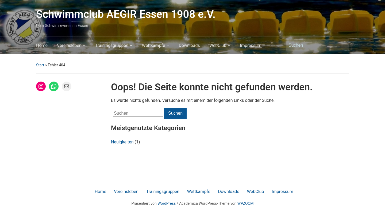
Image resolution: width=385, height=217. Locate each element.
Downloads (189, 45)
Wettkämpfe (153, 45)
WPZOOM (245, 203)
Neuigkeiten (122, 141)
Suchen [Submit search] (342, 45)
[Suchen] (312, 45)
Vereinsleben (69, 45)
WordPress (166, 203)
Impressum (250, 45)
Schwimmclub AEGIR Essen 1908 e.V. (125, 14)
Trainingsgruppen (111, 45)
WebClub (217, 45)
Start (40, 65)
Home (42, 45)
